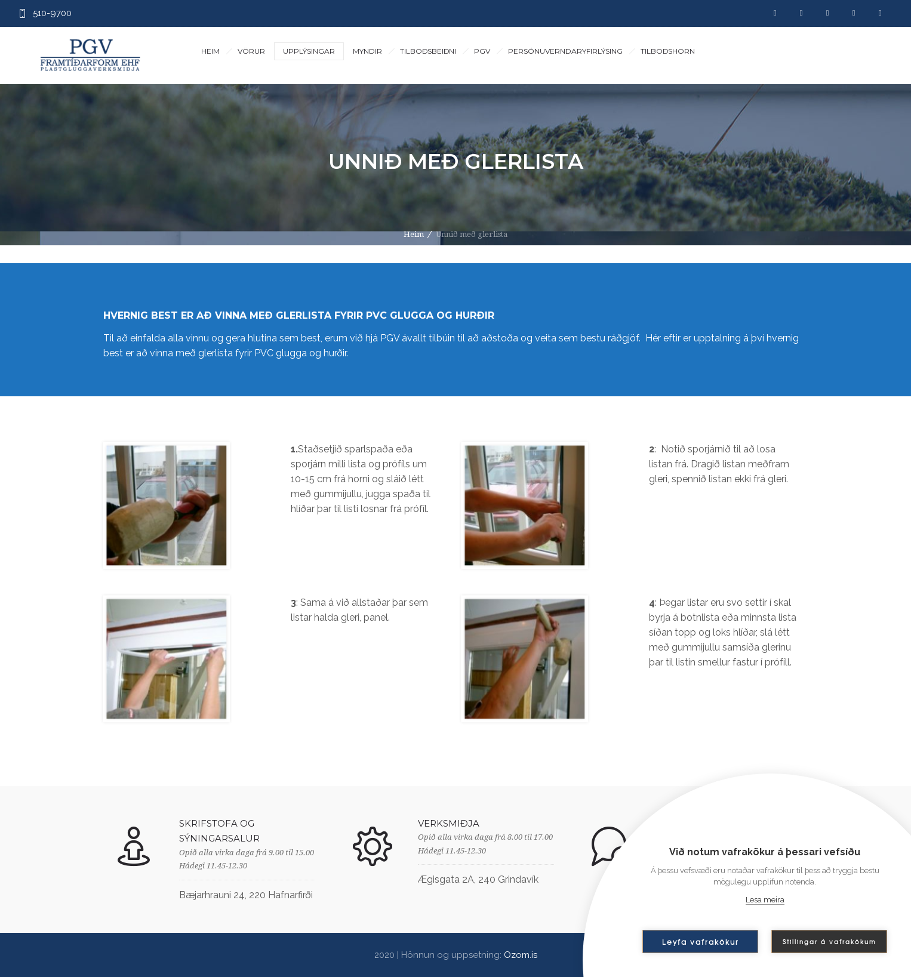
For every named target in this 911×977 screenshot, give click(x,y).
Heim (210, 51)
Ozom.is (520, 955)
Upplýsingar (309, 51)
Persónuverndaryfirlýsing (565, 51)
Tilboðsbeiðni (428, 51)
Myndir (367, 51)
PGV (482, 51)
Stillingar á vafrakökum (829, 941)
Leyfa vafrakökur (700, 941)
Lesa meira (765, 899)
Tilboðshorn (668, 51)
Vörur (251, 51)
